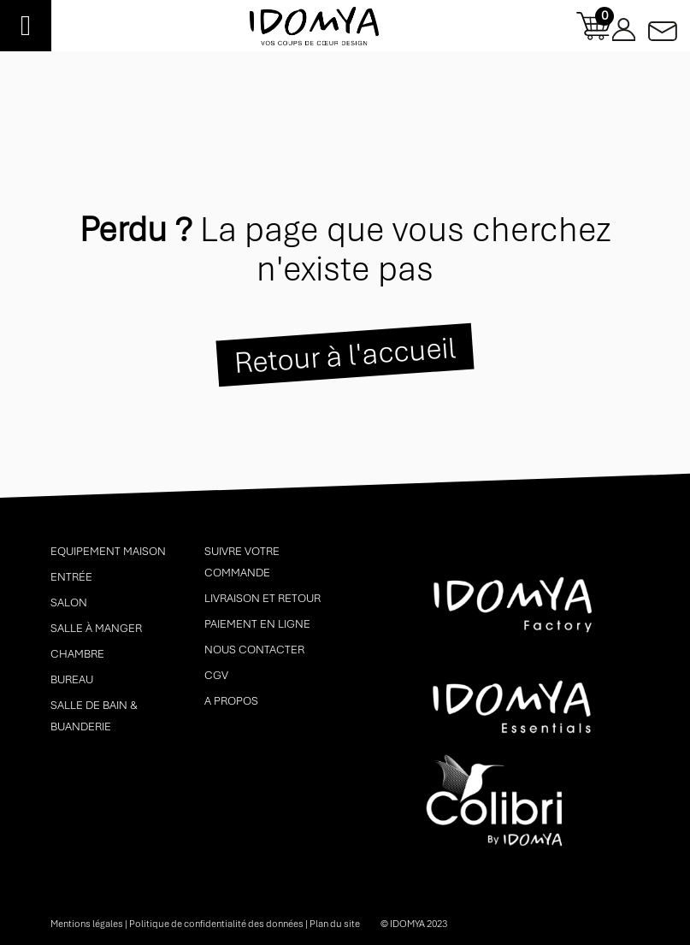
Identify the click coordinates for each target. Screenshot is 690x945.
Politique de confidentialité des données (216, 924)
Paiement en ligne (257, 624)
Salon (68, 602)
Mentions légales (86, 924)
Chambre (77, 654)
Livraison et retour (262, 598)
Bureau (71, 679)
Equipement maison (108, 551)
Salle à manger (96, 628)
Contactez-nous (662, 26)
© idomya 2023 (413, 924)
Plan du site (335, 924)
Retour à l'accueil (345, 354)
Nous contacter (254, 649)
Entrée (71, 577)
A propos (231, 701)
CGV (216, 675)
